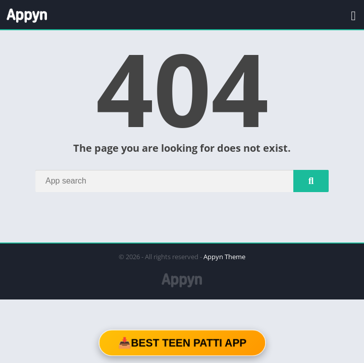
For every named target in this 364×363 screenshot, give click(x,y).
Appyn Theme (224, 256)
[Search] (182, 181)
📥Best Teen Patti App (182, 342)
